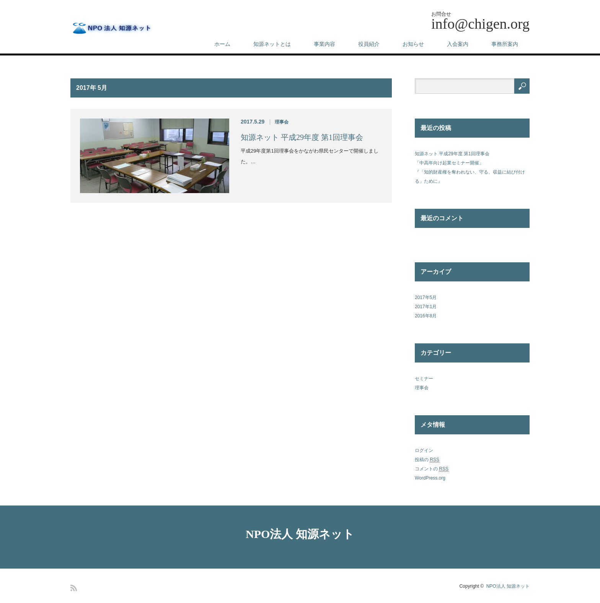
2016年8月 (426, 316)
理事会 (282, 122)
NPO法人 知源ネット (300, 534)
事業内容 (324, 44)
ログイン (424, 450)
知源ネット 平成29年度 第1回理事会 (302, 137)
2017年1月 (426, 306)
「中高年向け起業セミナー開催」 (449, 163)
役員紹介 (369, 44)
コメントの (431, 469)
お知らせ (413, 44)
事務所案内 (504, 44)
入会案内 (457, 44)
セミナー (424, 378)
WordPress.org (430, 478)
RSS (73, 588)
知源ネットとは (272, 44)
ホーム (222, 44)
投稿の (427, 460)
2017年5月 (426, 297)
